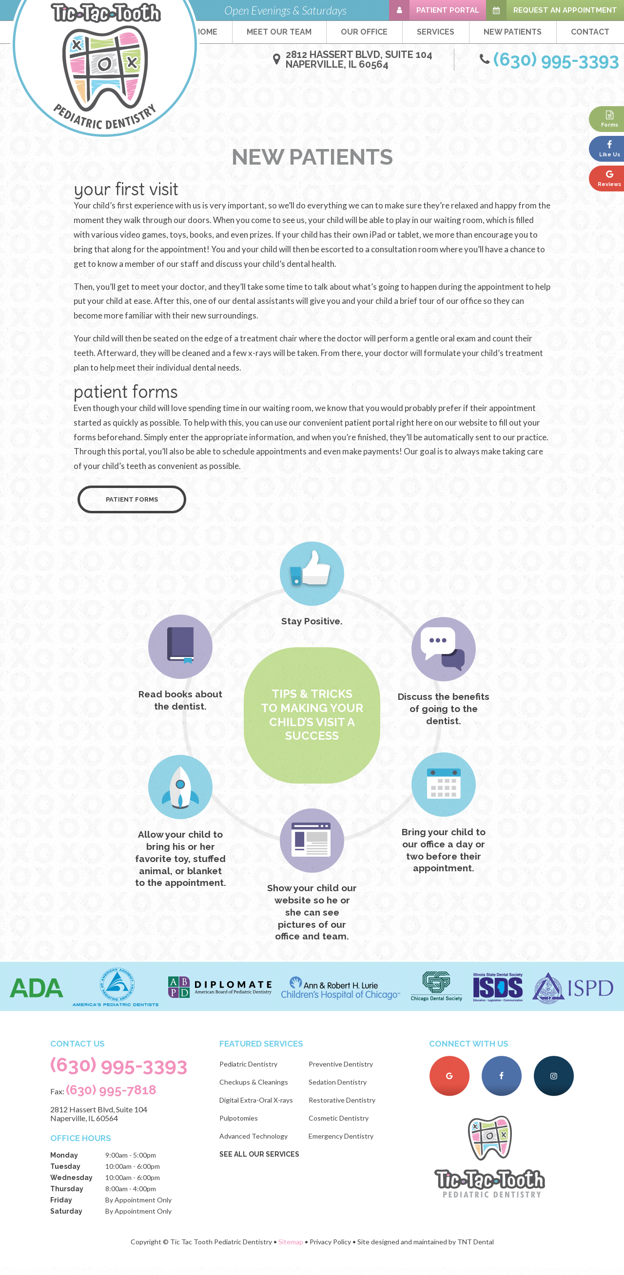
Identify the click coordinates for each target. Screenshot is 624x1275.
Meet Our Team (279, 32)
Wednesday (70, 1185)
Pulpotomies (242, 1124)
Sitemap (290, 1249)
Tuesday (64, 1174)
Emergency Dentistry (344, 1142)
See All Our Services (263, 1160)
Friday (60, 1208)
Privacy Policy (330, 1249)
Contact (590, 32)
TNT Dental (475, 1249)
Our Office (364, 32)
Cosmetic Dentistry (342, 1124)
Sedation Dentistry (341, 1088)
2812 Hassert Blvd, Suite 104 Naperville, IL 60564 (97, 1121)
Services (435, 32)
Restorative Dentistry (345, 1106)
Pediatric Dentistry (252, 1070)
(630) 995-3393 (121, 1072)
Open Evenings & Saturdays (285, 10)
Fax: (102, 1097)
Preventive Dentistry (344, 1070)
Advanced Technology (257, 1142)
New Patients (513, 32)
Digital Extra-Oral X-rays (259, 1106)
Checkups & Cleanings (257, 1088)
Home (206, 32)
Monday (63, 1163)
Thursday (65, 1196)
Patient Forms (132, 506)
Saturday (65, 1219)
